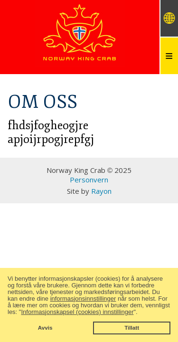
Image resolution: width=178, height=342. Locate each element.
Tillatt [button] (131, 327)
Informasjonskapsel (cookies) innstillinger (77, 311)
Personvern (89, 179)
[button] (140, 312)
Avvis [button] (45, 327)
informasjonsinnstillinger (83, 298)
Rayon (101, 191)
